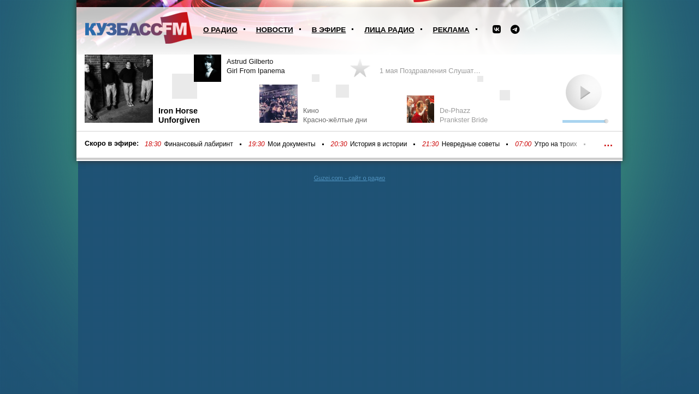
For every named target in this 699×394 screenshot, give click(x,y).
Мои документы (291, 144)
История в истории (378, 144)
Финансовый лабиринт (198, 144)
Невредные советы (471, 144)
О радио (220, 30)
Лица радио (389, 30)
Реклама (451, 30)
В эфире (329, 30)
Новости (274, 30)
